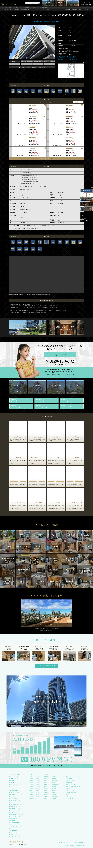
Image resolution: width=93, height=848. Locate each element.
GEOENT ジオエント (13, 834)
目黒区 (37, 782)
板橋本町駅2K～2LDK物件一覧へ (66, 400)
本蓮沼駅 (29, 177)
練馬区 (37, 794)
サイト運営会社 (71, 376)
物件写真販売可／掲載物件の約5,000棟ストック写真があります (33, 67)
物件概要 (74, 9)
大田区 (31, 788)
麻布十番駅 (46, 776)
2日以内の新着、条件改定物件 (73, 786)
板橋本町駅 (29, 176)
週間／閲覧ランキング (71, 778)
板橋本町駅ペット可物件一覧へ (16, 406)
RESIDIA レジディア (13, 778)
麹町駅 (53, 790)
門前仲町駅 (54, 780)
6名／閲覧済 (47, 9)
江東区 (37, 778)
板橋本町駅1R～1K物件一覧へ (40, 400)
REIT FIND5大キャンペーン (45, 666)
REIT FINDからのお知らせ (72, 794)
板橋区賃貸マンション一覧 (14, 7)
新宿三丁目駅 (55, 784)
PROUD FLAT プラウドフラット (16, 784)
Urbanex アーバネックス (14, 788)
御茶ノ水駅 (54, 796)
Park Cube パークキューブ (15, 786)
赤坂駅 (45, 780)
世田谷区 (38, 786)
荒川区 (37, 790)
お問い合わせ (58, 354)
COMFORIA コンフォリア (15, 780)
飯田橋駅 (54, 786)
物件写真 (67, 9)
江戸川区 (32, 798)
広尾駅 (45, 782)
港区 (31, 776)
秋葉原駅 (54, 798)
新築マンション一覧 (70, 784)
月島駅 (45, 798)
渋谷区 (31, 778)
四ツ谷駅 (54, 788)
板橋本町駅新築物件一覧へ (15, 400)
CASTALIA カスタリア (14, 792)
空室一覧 (86, 9)
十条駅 (27, 183)
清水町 (28, 173)
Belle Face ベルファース (14, 832)
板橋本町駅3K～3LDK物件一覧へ (66, 406)
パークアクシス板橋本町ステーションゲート (29, 7)
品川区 (31, 782)
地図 (80, 9)
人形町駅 (46, 790)
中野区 (31, 792)
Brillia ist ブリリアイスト (14, 798)
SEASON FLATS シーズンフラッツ (17, 800)
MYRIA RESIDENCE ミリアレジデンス (17, 804)
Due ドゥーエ (12, 802)
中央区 (37, 776)
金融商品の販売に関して (71, 792)
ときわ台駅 (29, 181)
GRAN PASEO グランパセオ (15, 806)
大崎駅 (53, 792)
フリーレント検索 (70, 780)
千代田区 (38, 780)
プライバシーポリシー (71, 790)
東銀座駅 (46, 794)
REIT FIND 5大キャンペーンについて (74, 776)
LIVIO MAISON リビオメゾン (15, 830)
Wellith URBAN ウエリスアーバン (16, 826)
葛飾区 (37, 796)
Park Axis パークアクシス (15, 776)
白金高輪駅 (46, 784)
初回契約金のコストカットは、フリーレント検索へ (46, 766)
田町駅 (45, 786)
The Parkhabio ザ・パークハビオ (16, 782)
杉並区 (37, 792)
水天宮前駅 (46, 792)
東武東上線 (23, 179)
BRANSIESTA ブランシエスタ (16, 818)
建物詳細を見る (15, 85)
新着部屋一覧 (69, 782)
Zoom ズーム (12, 828)
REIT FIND (5, 7)
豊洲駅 (53, 782)
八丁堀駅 (46, 796)
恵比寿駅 (54, 778)
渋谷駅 (53, 776)
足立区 (31, 796)
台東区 (37, 784)
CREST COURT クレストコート (16, 814)
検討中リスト (69, 788)
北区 (31, 790)
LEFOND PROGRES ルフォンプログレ (17, 790)
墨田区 (31, 786)
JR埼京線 (22, 183)
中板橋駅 (29, 179)
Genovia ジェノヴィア (14, 810)
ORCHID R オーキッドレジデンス (16, 794)
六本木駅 (46, 778)
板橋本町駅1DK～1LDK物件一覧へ (42, 406)
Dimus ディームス (13, 796)
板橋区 (25, 173)
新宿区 (31, 780)
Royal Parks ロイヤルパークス (16, 812)
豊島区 (37, 788)
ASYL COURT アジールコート (15, 820)
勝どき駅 (46, 788)
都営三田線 (23, 176)
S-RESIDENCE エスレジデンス (16, 808)
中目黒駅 (54, 794)
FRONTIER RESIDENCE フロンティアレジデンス (18, 823)
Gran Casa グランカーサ (14, 816)
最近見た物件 (83, 195)
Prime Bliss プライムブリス (15, 836)
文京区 (31, 784)
